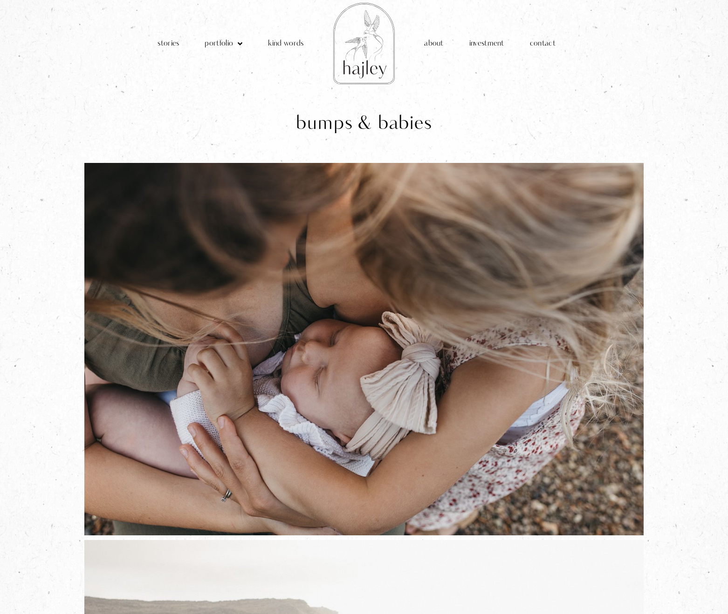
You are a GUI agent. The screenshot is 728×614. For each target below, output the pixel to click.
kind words (285, 43)
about (434, 43)
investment (486, 43)
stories (168, 43)
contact (543, 43)
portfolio (223, 43)
